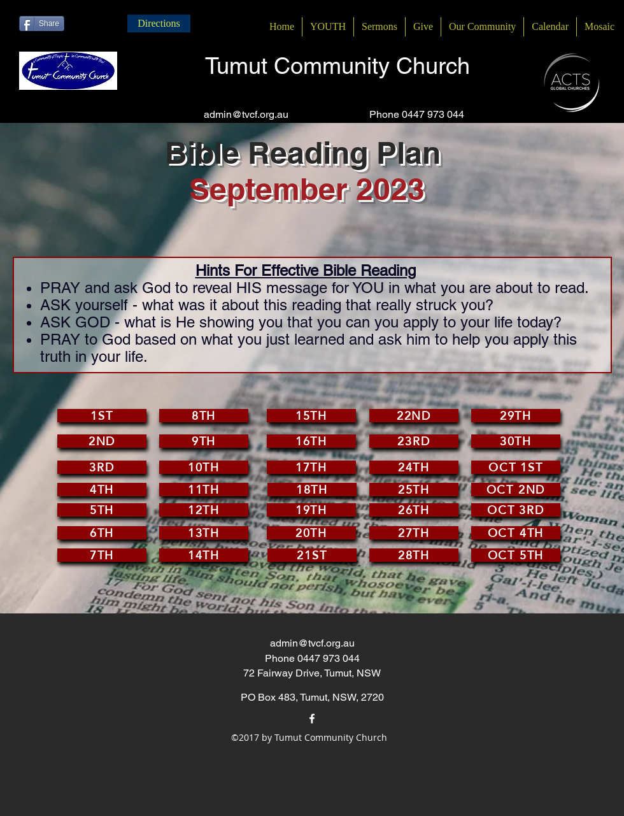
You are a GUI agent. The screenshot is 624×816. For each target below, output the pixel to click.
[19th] (311, 510)
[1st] (101, 415)
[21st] (312, 555)
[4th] (101, 489)
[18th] (312, 489)
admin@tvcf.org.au (246, 114)
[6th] (101, 533)
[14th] (203, 555)
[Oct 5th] (515, 555)
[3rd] (101, 467)
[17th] (311, 467)
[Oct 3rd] (515, 510)
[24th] (413, 467)
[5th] (101, 510)
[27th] (413, 533)
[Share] (41, 23)
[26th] (413, 510)
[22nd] (413, 415)
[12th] (203, 510)
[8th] (203, 415)
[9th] (203, 441)
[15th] (311, 415)
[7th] (101, 555)
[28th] (413, 555)
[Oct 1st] (515, 467)
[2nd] (101, 441)
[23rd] (413, 441)
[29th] (515, 415)
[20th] (311, 533)
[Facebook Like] (88, 23)
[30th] (515, 441)
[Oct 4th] (515, 533)
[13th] (203, 533)
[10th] (203, 467)
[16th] (311, 441)
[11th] (203, 489)
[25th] (413, 489)
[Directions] (158, 23)
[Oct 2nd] (515, 489)
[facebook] (312, 718)
